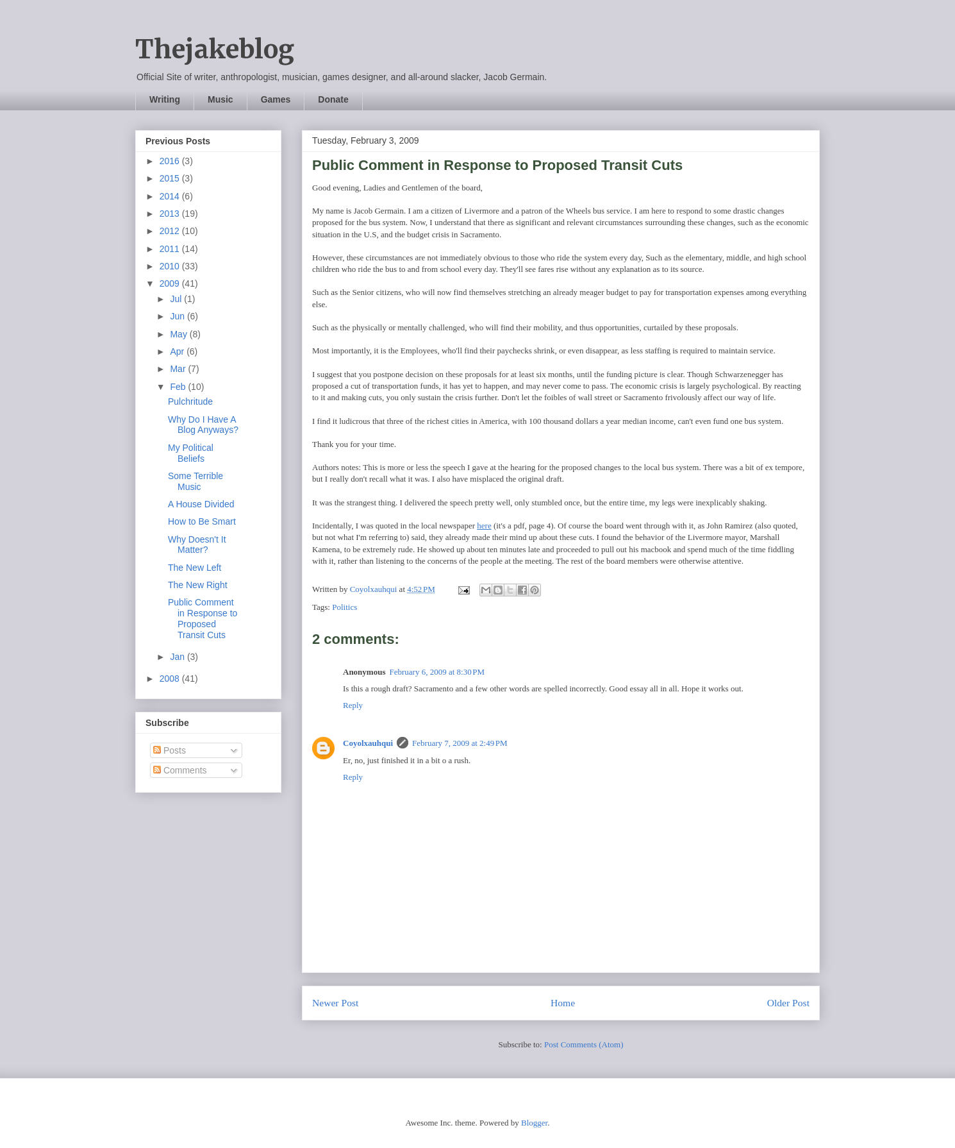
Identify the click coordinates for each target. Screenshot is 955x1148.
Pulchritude (190, 401)
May (179, 334)
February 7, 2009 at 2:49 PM (460, 743)
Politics (344, 607)
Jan (178, 657)
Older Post (788, 1002)
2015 (171, 178)
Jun (178, 316)
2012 (171, 231)
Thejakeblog (214, 49)
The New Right (198, 585)
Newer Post (335, 1002)
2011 (171, 249)
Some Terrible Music (195, 481)
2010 (171, 266)
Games (276, 99)
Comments (180, 770)
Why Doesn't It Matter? (197, 544)
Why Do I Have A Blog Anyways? (203, 424)
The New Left (194, 567)
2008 (171, 678)
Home (563, 1002)
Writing (164, 99)
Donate (333, 99)
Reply (353, 705)
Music (220, 99)
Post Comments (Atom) (584, 1044)
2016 (171, 161)
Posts (169, 750)
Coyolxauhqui (368, 743)
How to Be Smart (202, 521)
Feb (179, 387)
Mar (179, 369)
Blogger (534, 1122)
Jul (177, 299)
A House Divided (201, 504)
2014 (171, 196)
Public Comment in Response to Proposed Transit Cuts (202, 618)
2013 (171, 213)
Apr (178, 351)
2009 (171, 283)
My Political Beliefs (190, 453)
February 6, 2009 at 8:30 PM (437, 672)
